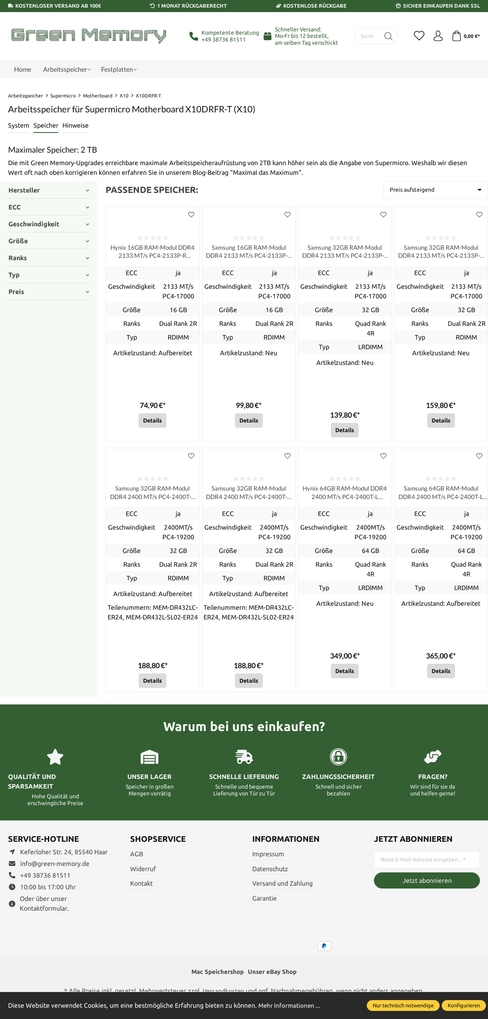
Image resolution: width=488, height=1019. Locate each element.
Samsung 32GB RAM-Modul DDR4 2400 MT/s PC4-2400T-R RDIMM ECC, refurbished (152, 496)
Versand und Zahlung (282, 887)
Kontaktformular (43, 911)
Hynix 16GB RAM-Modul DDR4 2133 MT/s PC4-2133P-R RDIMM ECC (152, 253)
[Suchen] (384, 36)
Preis (48, 291)
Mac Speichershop (216, 975)
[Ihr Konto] (436, 36)
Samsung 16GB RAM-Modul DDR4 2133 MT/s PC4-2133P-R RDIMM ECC (248, 253)
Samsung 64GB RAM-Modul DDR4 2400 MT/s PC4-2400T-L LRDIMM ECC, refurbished (441, 496)
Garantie (264, 901)
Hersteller (48, 190)
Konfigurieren (464, 1005)
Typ (48, 274)
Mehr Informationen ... (290, 1005)
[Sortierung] (435, 190)
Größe (48, 240)
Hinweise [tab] (75, 125)
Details (152, 422)
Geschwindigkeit (48, 224)
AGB (136, 857)
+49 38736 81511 (223, 39)
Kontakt (141, 887)
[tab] (18, 125)
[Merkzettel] (415, 36)
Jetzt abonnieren (427, 883)
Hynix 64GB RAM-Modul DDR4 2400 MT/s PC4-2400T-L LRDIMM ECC (344, 496)
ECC (48, 207)
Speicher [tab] (45, 125)
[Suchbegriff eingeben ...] (365, 36)
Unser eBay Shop (274, 975)
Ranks (48, 257)
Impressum (268, 857)
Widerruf (143, 872)
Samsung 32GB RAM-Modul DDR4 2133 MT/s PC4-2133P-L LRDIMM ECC (345, 253)
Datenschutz (270, 872)
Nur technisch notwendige (403, 1005)
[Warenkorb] (465, 36)
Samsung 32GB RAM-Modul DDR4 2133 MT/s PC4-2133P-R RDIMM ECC (441, 253)
